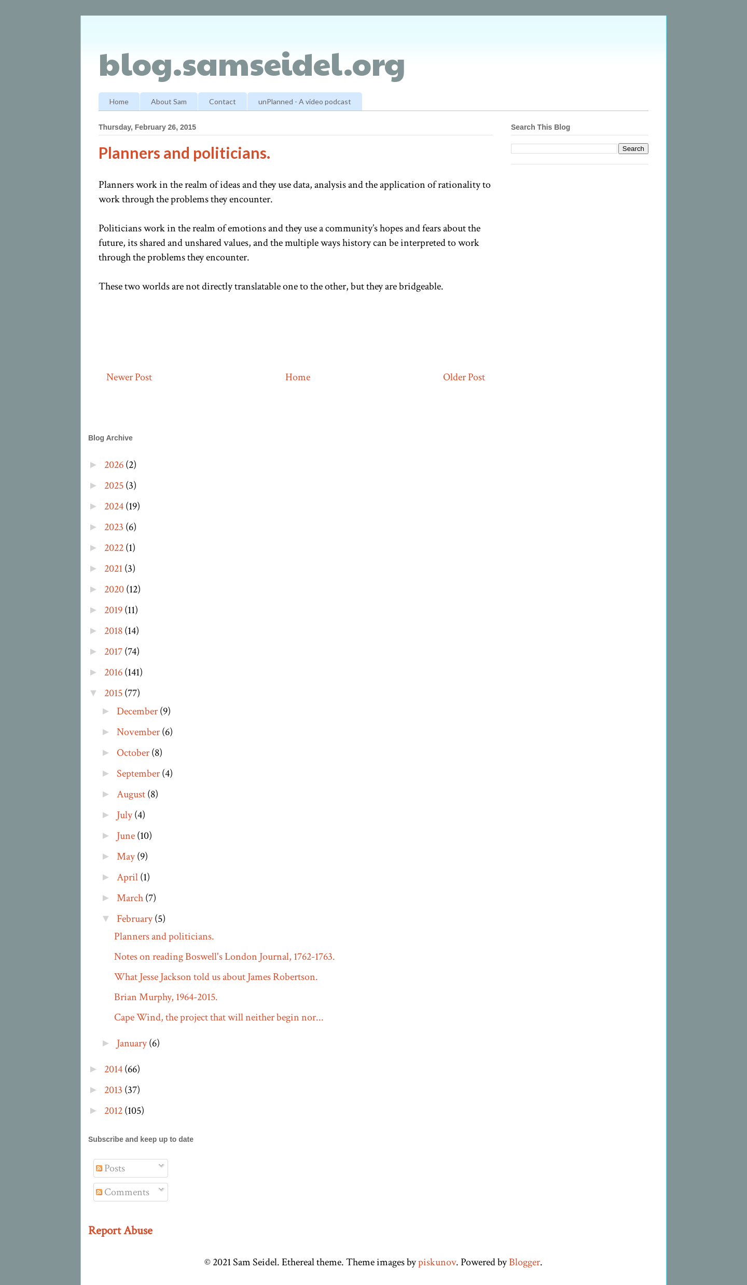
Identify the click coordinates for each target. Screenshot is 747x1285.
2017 (114, 651)
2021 (114, 568)
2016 (114, 672)
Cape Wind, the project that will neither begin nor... (219, 1017)
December (138, 711)
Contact (222, 101)
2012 (114, 1110)
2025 (115, 485)
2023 (115, 527)
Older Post (464, 377)
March (131, 898)
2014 (114, 1069)
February (136, 918)
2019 (114, 610)
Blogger (524, 1262)
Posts (110, 1168)
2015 (114, 693)
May (127, 856)
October (134, 752)
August (132, 794)
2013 (114, 1090)
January (133, 1043)
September (139, 773)
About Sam (169, 101)
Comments (122, 1192)
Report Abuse (120, 1230)
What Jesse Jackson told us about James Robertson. (216, 977)
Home (119, 101)
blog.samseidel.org (252, 63)
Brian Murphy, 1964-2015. (166, 997)
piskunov (437, 1262)
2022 (115, 548)
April (128, 877)
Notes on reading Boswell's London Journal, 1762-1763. (224, 956)
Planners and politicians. (164, 936)
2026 (115, 465)
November (139, 732)
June (127, 835)
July (125, 815)
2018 (114, 631)
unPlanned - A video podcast (304, 101)
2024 (115, 506)
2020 (115, 589)
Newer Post (129, 377)
